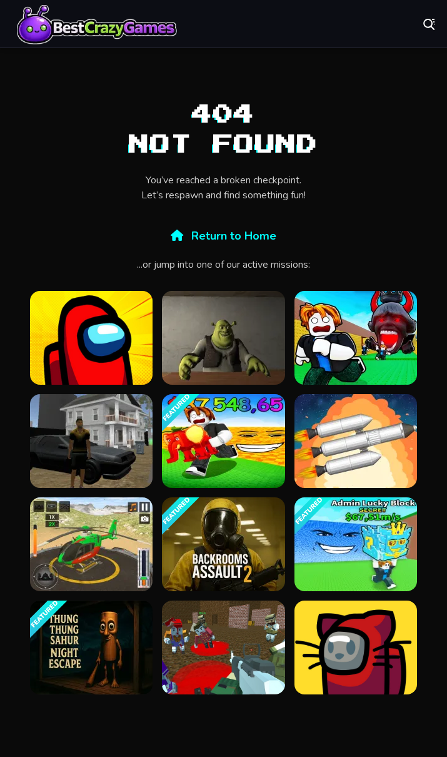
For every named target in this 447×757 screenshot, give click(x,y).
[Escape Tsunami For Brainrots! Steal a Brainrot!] (355, 544)
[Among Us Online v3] (355, 647)
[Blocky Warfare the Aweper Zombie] (223, 647)
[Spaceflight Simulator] (355, 441)
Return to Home (223, 235)
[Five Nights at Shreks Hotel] (223, 338)
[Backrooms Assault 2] (223, 544)
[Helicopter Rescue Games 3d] (91, 544)
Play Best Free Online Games (97, 25)
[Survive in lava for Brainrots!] (223, 441)
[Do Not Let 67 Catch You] (355, 338)
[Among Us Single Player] (91, 338)
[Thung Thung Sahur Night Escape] (91, 647)
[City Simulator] (91, 441)
